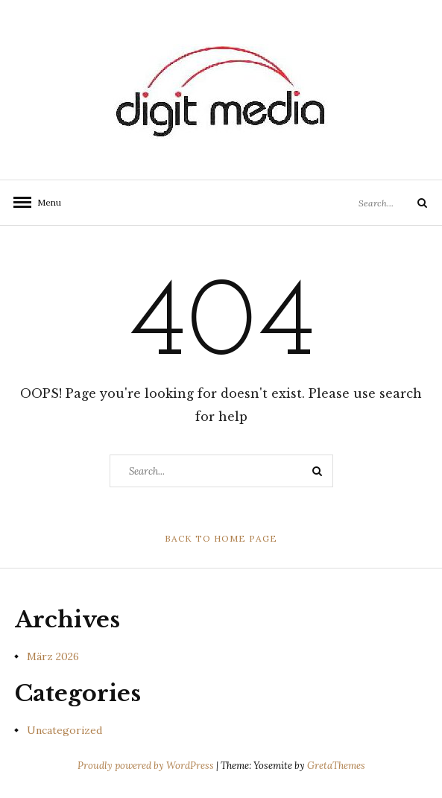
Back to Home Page (221, 538)
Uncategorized (64, 730)
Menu (44, 202)
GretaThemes (336, 765)
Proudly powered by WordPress (147, 765)
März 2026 (53, 656)
